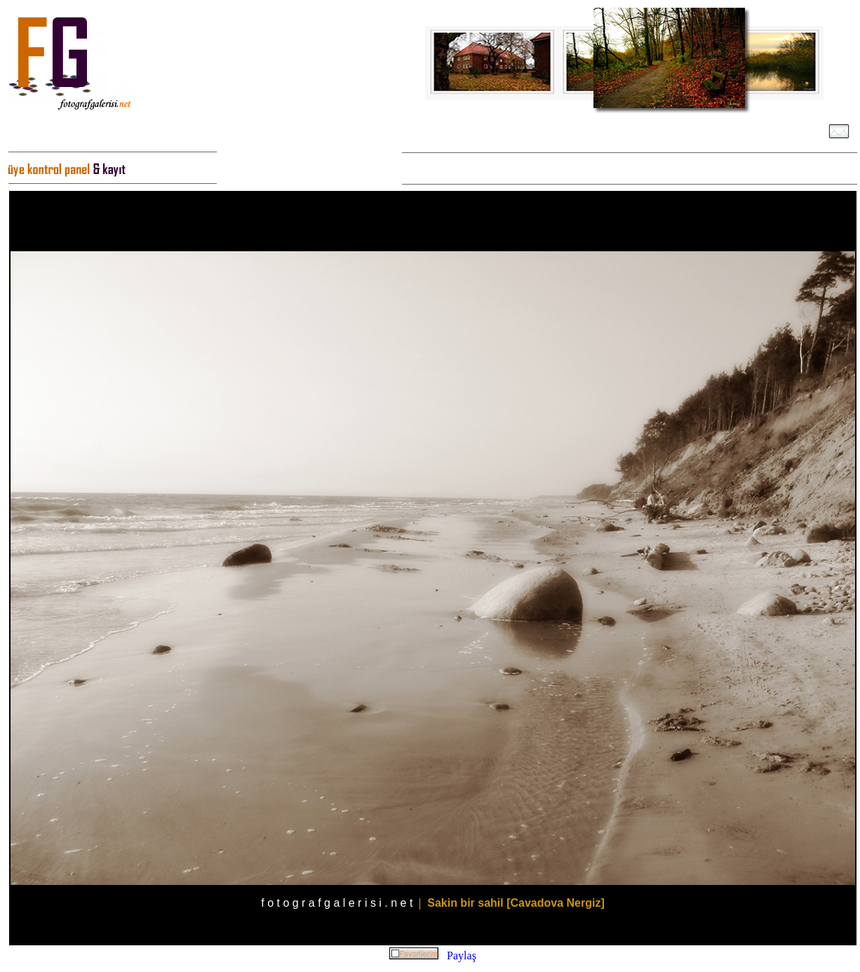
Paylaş (461, 955)
